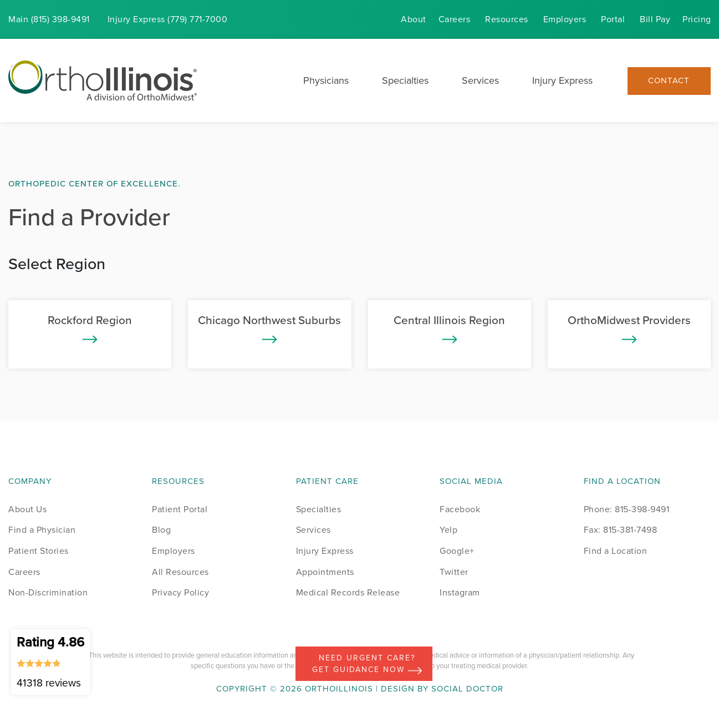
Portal (613, 19)
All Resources (180, 571)
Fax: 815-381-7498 (620, 529)
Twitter (454, 571)
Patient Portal (179, 509)
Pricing (696, 19)
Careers (454, 19)
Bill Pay (655, 19)
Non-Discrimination (48, 592)
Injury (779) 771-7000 (168, 19)
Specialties (405, 80)
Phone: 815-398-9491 (627, 509)
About (413, 19)
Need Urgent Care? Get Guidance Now (367, 663)
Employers (565, 19)
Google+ (457, 550)
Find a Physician (41, 529)
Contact (669, 80)
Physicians (326, 80)
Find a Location (615, 550)
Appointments (325, 571)
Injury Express (562, 80)
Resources (506, 19)
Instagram (460, 592)
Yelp (448, 529)
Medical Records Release (348, 592)
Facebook (460, 509)
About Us (27, 509)
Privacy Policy (180, 592)
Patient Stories (38, 550)
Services (480, 80)
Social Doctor (467, 689)
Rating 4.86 (50, 661)
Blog (161, 529)
